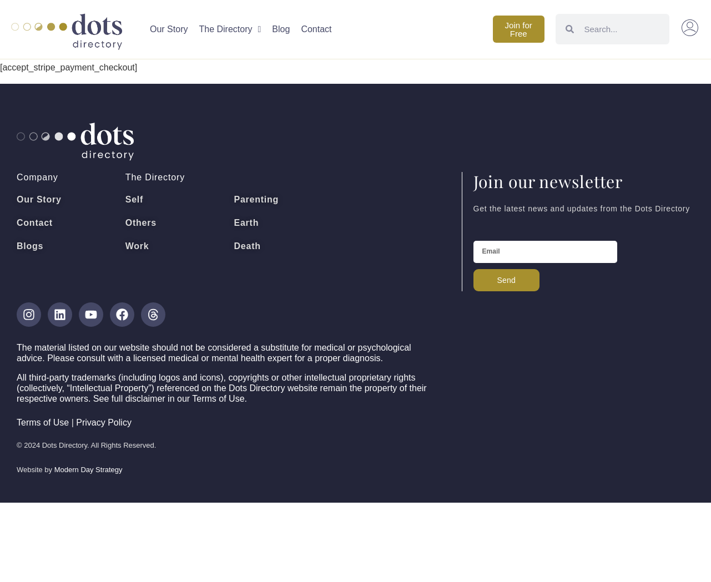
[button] (690, 29)
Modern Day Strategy (88, 469)
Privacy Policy (104, 422)
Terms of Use (43, 422)
